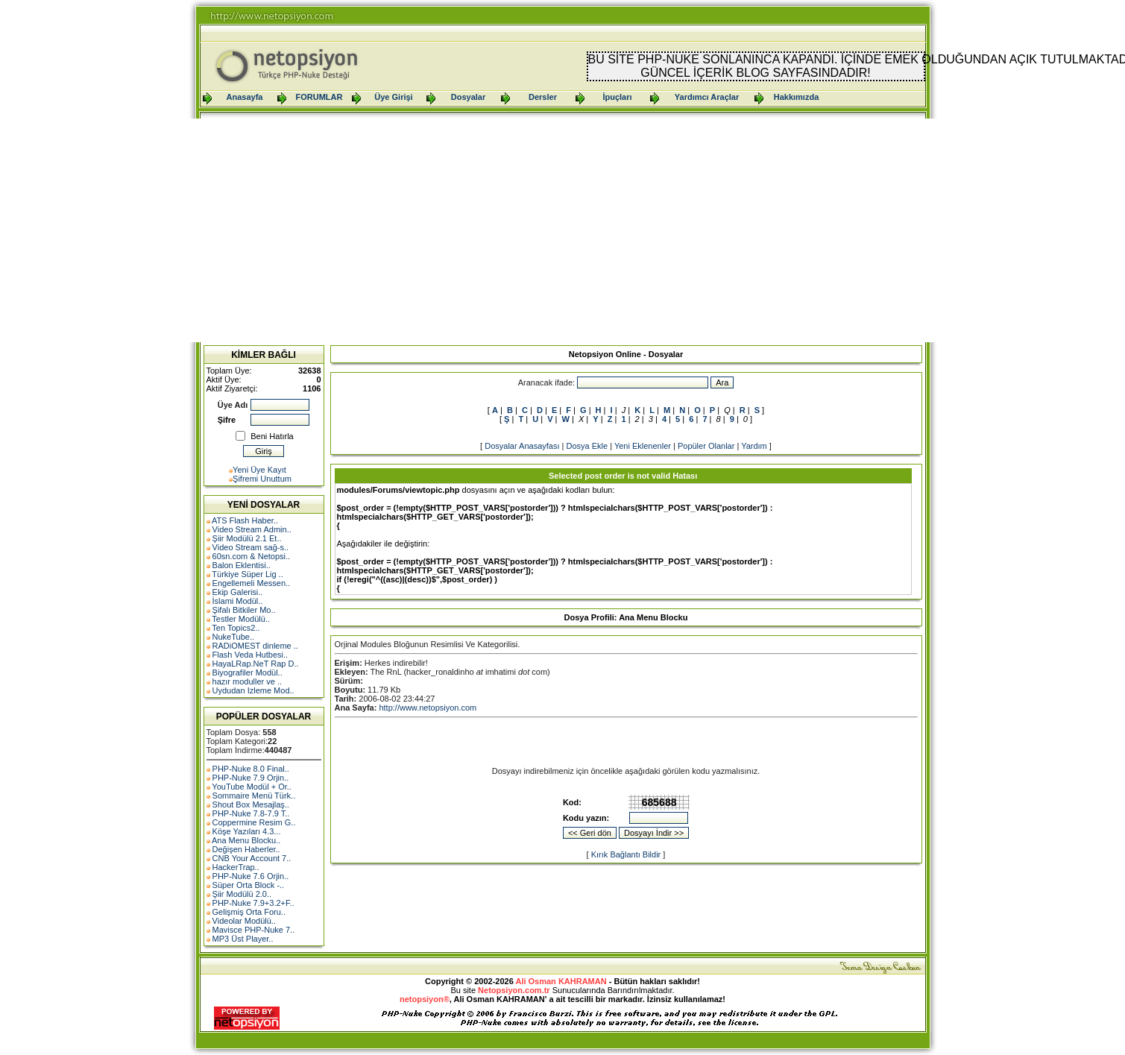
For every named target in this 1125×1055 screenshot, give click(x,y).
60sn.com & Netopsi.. (251, 556)
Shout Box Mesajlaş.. (250, 804)
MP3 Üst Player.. (243, 938)
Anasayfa (245, 96)
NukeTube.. (233, 636)
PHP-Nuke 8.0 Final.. (250, 768)
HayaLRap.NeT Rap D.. (255, 663)
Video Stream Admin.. (252, 529)
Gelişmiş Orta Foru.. (249, 911)
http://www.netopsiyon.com (427, 707)
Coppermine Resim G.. (254, 822)
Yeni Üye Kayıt (259, 469)
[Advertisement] (563, 230)
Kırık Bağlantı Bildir (626, 854)
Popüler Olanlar (706, 445)
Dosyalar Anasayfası (522, 445)
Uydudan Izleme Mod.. (253, 690)
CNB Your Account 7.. (252, 858)
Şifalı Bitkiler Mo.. (244, 609)
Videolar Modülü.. (244, 920)
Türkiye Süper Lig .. (247, 574)
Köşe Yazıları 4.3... (246, 831)
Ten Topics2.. (235, 627)
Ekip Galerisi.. (237, 592)
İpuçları (616, 96)
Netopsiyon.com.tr (514, 990)
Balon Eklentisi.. (241, 565)
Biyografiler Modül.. (247, 672)
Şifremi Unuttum (262, 478)
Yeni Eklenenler (642, 445)
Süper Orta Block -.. (248, 885)
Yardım (754, 445)
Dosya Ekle (587, 445)
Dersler (543, 96)
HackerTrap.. (235, 867)
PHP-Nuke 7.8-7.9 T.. (251, 813)
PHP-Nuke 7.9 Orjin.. (250, 777)
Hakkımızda (796, 96)
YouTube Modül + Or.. (252, 786)
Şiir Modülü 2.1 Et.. (247, 538)
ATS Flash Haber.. (245, 520)
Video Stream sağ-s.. (250, 547)
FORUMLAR (319, 96)
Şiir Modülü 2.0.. (241, 893)
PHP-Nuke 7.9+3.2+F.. (253, 902)
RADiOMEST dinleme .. (255, 645)
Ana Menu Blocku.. (246, 840)
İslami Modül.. (237, 600)
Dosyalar (468, 96)
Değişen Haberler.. (246, 849)
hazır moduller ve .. (247, 681)
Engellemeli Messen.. (251, 583)
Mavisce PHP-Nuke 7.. (253, 929)
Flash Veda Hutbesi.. (250, 654)
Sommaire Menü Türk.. (254, 795)
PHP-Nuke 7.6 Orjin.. (250, 876)
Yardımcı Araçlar (707, 96)
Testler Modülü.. (241, 618)
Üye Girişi (393, 96)
